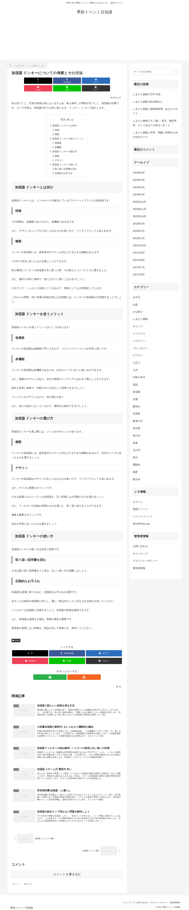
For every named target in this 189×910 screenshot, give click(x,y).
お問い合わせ (140, 546)
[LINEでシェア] (95, 81)
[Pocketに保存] (76, 81)
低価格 (58, 136)
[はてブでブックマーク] (58, 81)
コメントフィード (143, 516)
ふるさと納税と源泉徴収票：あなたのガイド (155, 111)
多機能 (58, 140)
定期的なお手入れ (64, 167)
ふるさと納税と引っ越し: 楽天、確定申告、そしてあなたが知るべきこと (155, 123)
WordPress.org (141, 523)
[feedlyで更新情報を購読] (64, 671)
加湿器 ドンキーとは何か (64, 118)
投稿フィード (140, 509)
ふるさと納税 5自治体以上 (147, 101)
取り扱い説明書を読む (66, 163)
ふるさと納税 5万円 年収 (147, 94)
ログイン (138, 502)
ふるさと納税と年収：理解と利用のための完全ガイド (155, 134)
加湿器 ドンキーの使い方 (64, 158)
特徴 (57, 122)
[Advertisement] (94, 40)
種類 (57, 127)
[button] (114, 81)
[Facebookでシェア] (39, 81)
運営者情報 (139, 568)
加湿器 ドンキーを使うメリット (68, 131)
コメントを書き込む (67, 873)
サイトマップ (140, 553)
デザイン (59, 154)
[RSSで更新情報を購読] (70, 671)
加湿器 (16, 635)
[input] (155, 72)
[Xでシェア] (20, 81)
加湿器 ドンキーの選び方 (64, 145)
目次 (63, 111)
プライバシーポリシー (145, 560)
